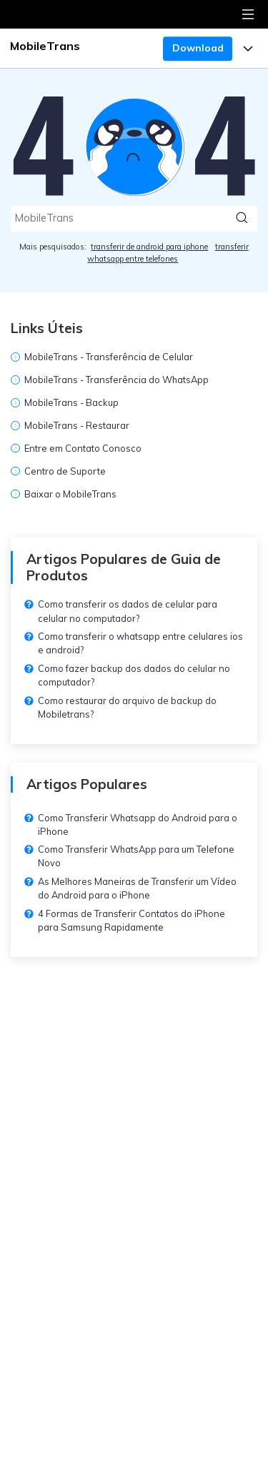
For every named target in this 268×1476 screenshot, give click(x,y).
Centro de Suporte (65, 471)
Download (198, 47)
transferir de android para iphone (149, 247)
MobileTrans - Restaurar (76, 425)
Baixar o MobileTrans (70, 494)
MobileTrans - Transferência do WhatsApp (116, 379)
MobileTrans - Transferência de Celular (108, 356)
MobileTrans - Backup (71, 402)
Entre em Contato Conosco (83, 448)
